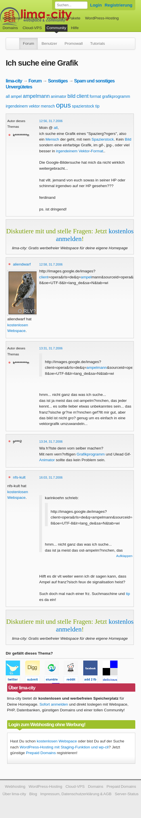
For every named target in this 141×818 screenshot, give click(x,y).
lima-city (14, 80)
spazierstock (83, 106)
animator (58, 96)
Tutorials (97, 43)
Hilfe (75, 28)
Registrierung (118, 5)
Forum (28, 43)
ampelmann (36, 96)
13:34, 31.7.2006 (51, 441)
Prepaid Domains (41, 753)
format (95, 96)
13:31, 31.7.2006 (51, 348)
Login (96, 5)
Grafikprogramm (91, 454)
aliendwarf (22, 264)
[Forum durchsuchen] (71, 5)
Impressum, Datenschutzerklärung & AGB (76, 794)
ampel (16, 96)
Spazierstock (103, 139)
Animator (47, 460)
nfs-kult (19, 477)
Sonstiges (58, 80)
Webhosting (15, 786)
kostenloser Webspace (22, 18)
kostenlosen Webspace (57, 741)
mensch (48, 106)
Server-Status (126, 794)
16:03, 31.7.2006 (51, 477)
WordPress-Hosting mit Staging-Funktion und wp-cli (64, 747)
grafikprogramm (116, 96)
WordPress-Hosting (102, 18)
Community (56, 28)
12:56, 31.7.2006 (51, 121)
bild (71, 96)
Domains (10, 28)
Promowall (74, 43)
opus (63, 105)
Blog (33, 794)
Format (97, 151)
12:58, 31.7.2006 (51, 264)
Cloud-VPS (32, 28)
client (83, 96)
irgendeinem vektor (23, 106)
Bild (128, 139)
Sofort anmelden (53, 704)
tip (97, 106)
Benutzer (49, 43)
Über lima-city (14, 794)
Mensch (52, 139)
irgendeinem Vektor (73, 151)
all (8, 96)
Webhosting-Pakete (63, 18)
